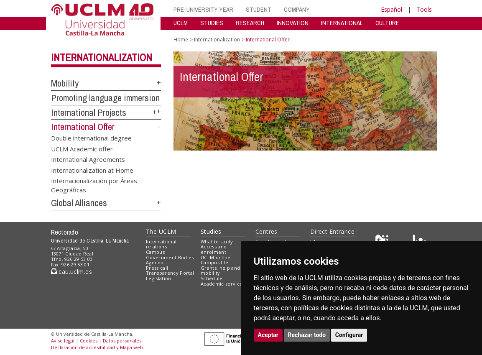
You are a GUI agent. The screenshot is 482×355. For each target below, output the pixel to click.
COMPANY (297, 9)
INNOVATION (293, 22)
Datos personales (122, 340)
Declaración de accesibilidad (83, 347)
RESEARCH (250, 22)
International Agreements (88, 159)
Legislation (158, 278)
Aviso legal (62, 340)
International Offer (83, 126)
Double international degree (91, 138)
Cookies (88, 340)
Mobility (65, 83)
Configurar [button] (349, 335)
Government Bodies (170, 257)
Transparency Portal (170, 273)
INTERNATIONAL (342, 22)
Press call (157, 268)
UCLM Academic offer (82, 148)
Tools (424, 9)
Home (180, 39)
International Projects (88, 112)
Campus (155, 252)
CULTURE (387, 22)
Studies (211, 231)
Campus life (215, 262)
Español (391, 9)
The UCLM (161, 231)
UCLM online (216, 257)
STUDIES (211, 22)
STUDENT (258, 9)
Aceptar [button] (268, 335)
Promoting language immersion (105, 98)
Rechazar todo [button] (307, 335)
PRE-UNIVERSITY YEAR (203, 9)
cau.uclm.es (71, 272)
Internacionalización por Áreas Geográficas (94, 185)
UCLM (180, 22)
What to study (217, 241)
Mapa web (131, 347)
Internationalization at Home (92, 170)
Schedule (212, 278)
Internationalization (101, 57)
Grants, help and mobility (220, 270)
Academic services (223, 284)
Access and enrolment (214, 249)
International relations (161, 244)
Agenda (154, 262)
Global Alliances (79, 203)
